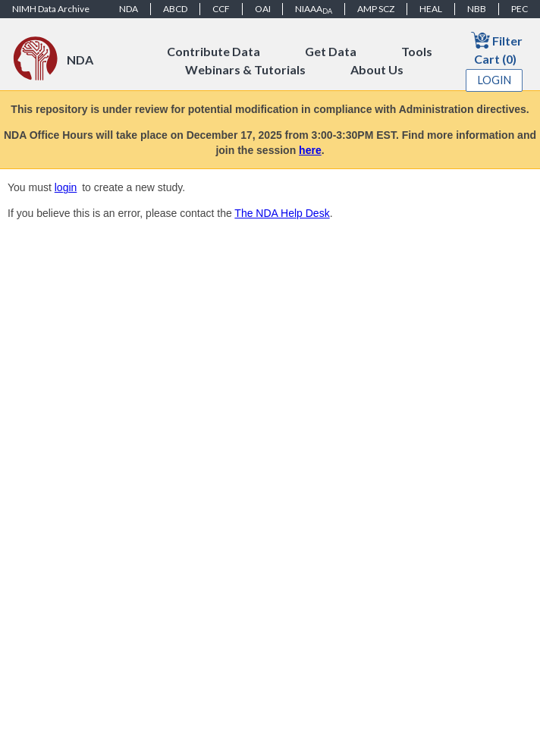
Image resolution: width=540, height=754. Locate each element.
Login (494, 80)
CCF (221, 8)
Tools (416, 51)
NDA (128, 8)
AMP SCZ (375, 8)
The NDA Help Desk (281, 213)
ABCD (175, 8)
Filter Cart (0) (497, 48)
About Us (376, 69)
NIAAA (313, 9)
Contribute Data (213, 51)
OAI (263, 8)
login (66, 187)
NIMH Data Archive (50, 8)
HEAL (430, 8)
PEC (519, 8)
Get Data (330, 51)
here (310, 150)
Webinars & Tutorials (245, 69)
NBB (476, 8)
